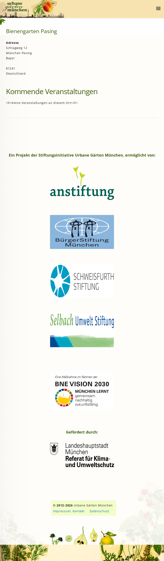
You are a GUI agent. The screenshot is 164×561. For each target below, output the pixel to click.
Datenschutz (99, 511)
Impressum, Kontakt (69, 511)
